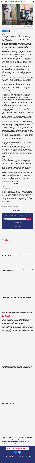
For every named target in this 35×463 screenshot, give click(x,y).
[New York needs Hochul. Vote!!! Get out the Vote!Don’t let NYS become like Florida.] (17, 291)
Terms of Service (17, 460)
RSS (26, 456)
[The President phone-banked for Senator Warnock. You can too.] (17, 277)
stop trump (26, 205)
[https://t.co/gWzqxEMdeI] (17, 386)
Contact (30, 456)
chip (3, 205)
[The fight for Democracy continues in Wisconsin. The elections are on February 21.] (17, 247)
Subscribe (28, 219)
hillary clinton (7, 205)
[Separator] (9, 31)
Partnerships (20, 456)
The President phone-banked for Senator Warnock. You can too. (17, 284)
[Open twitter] (16, 225)
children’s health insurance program (10, 206)
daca (30, 205)
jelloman (21, 205)
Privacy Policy (12, 456)
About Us (5, 456)
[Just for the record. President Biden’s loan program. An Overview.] (17, 306)
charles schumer (14, 205)
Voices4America (5, 26)
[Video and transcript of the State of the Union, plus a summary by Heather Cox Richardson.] (17, 262)
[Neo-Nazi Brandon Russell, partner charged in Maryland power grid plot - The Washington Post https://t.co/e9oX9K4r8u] (17, 420)
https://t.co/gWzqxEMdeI (8, 403)
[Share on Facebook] (4, 31)
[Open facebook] (19, 225)
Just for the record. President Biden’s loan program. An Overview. (17, 312)
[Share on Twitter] (7, 31)
